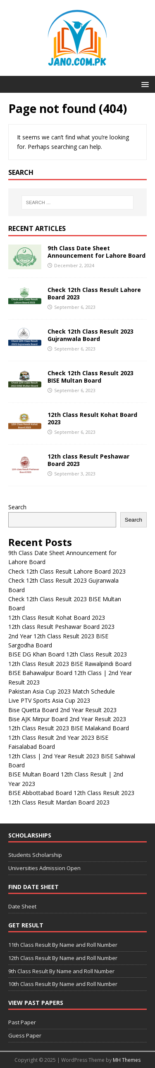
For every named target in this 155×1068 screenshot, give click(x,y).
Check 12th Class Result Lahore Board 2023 (94, 293)
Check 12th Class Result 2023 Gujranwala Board (91, 335)
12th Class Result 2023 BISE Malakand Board (68, 728)
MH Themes (127, 1059)
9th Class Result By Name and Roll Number (61, 971)
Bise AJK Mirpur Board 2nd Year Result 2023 (67, 719)
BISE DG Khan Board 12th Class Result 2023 (67, 654)
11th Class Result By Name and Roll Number (62, 944)
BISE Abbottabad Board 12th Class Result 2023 (71, 793)
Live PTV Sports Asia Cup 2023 (49, 700)
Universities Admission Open (44, 868)
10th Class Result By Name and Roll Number (62, 984)
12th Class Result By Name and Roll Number (62, 958)
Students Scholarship (35, 855)
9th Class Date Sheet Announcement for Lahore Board (96, 251)
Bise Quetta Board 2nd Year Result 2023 (62, 710)
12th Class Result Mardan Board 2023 (59, 802)
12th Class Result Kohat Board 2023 (92, 418)
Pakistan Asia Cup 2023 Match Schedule (61, 691)
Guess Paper (24, 1035)
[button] (143, 84)
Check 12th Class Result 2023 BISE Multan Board (91, 376)
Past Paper (22, 1022)
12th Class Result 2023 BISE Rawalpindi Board (69, 664)
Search (17, 507)
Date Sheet (22, 906)
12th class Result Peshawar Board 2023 (88, 460)
